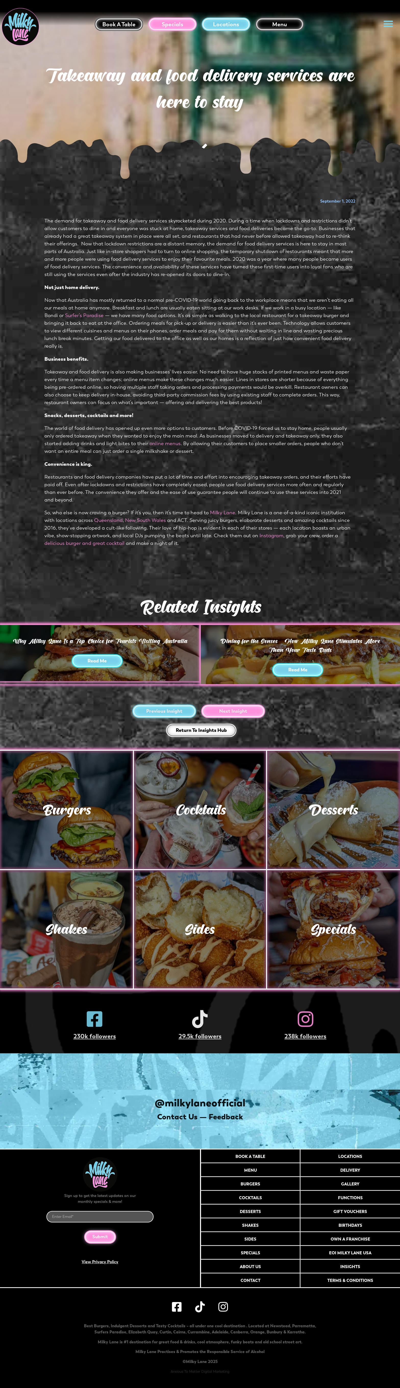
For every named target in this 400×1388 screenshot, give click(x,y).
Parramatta (303, 1325)
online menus (165, 443)
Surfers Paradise (110, 1331)
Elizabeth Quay (142, 1331)
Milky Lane (222, 513)
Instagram (271, 536)
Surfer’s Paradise (84, 315)
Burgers (66, 809)
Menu (279, 24)
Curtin (165, 1331)
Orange (257, 1331)
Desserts (333, 809)
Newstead (280, 1325)
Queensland (108, 520)
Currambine (199, 1331)
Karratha (296, 1331)
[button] (388, 23)
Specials (172, 24)
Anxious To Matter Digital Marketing (200, 1371)
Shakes (66, 929)
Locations (226, 24)
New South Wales (145, 520)
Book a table (118, 24)
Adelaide (220, 1331)
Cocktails (199, 809)
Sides (200, 929)
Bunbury (274, 1331)
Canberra (239, 1331)
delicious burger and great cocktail (84, 543)
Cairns (179, 1331)
